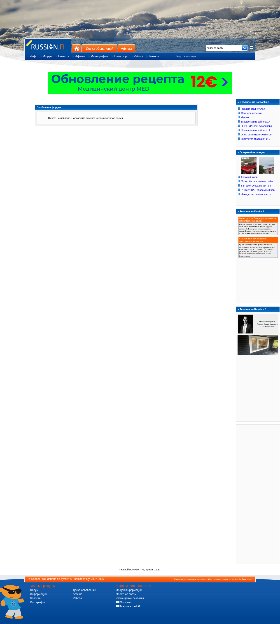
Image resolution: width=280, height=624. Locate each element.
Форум (34, 590)
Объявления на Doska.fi (254, 102)
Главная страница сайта (47, 45)
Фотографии (38, 602)
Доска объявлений (99, 48)
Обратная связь (126, 594)
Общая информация (129, 590)
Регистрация (189, 56)
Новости (35, 598)
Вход (178, 56)
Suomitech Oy (81, 579)
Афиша (126, 48)
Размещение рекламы (130, 598)
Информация (38, 594)
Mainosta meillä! (128, 606)
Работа (77, 598)
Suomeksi (124, 602)
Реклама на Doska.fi (252, 211)
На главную (76, 48)
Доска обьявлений (84, 590)
